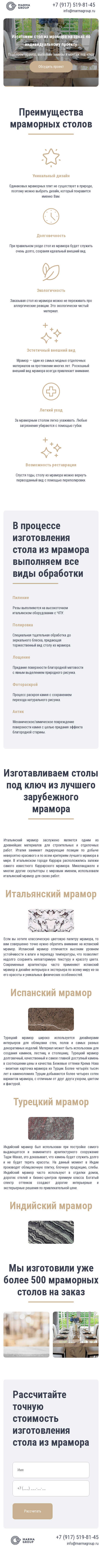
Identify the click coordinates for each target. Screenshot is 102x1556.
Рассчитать (32, 1511)
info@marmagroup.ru (79, 10)
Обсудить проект (51, 66)
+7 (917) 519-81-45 (74, 5)
